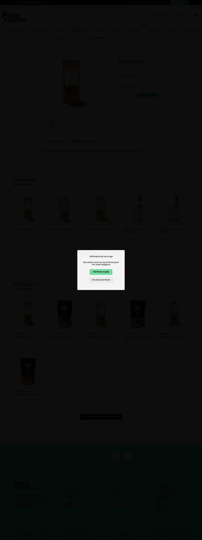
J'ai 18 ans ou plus (101, 272)
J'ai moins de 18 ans (101, 280)
